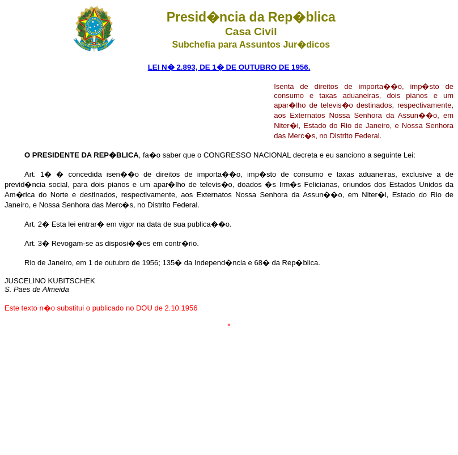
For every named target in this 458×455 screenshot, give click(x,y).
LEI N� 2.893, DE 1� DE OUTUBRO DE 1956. (229, 67)
